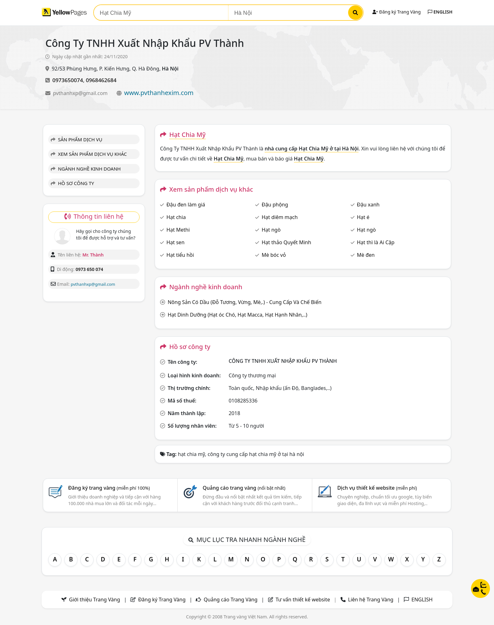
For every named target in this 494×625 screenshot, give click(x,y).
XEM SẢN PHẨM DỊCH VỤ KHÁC (89, 154)
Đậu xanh (368, 204)
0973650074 (67, 80)
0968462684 (101, 80)
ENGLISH (440, 12)
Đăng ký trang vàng (109, 487)
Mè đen (366, 254)
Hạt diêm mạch (279, 217)
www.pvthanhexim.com (158, 92)
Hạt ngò (270, 229)
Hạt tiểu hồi (180, 254)
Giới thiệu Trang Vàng (94, 599)
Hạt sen (175, 242)
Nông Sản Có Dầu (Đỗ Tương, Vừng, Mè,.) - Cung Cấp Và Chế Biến (244, 302)
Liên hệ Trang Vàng (370, 599)
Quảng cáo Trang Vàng (230, 599)
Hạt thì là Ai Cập (375, 242)
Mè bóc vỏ (273, 254)
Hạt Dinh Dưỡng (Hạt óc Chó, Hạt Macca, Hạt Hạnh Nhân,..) (237, 314)
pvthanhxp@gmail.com (81, 93)
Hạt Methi (178, 229)
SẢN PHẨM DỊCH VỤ (76, 139)
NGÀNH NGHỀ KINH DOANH (86, 169)
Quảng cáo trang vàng (244, 487)
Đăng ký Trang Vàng (396, 12)
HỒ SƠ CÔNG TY (72, 183)
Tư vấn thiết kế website (303, 599)
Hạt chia (176, 217)
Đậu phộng (274, 204)
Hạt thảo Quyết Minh (286, 242)
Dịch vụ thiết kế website (377, 487)
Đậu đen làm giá (185, 204)
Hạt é (363, 217)
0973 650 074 (89, 269)
